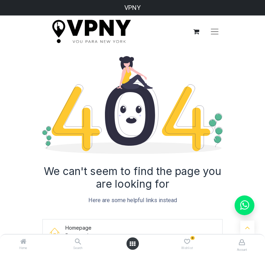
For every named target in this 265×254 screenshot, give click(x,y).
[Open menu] (132, 244)
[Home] (23, 242)
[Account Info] (241, 242)
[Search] (78, 242)
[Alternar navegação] (215, 32)
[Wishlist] (187, 241)
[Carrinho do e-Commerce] (196, 32)
